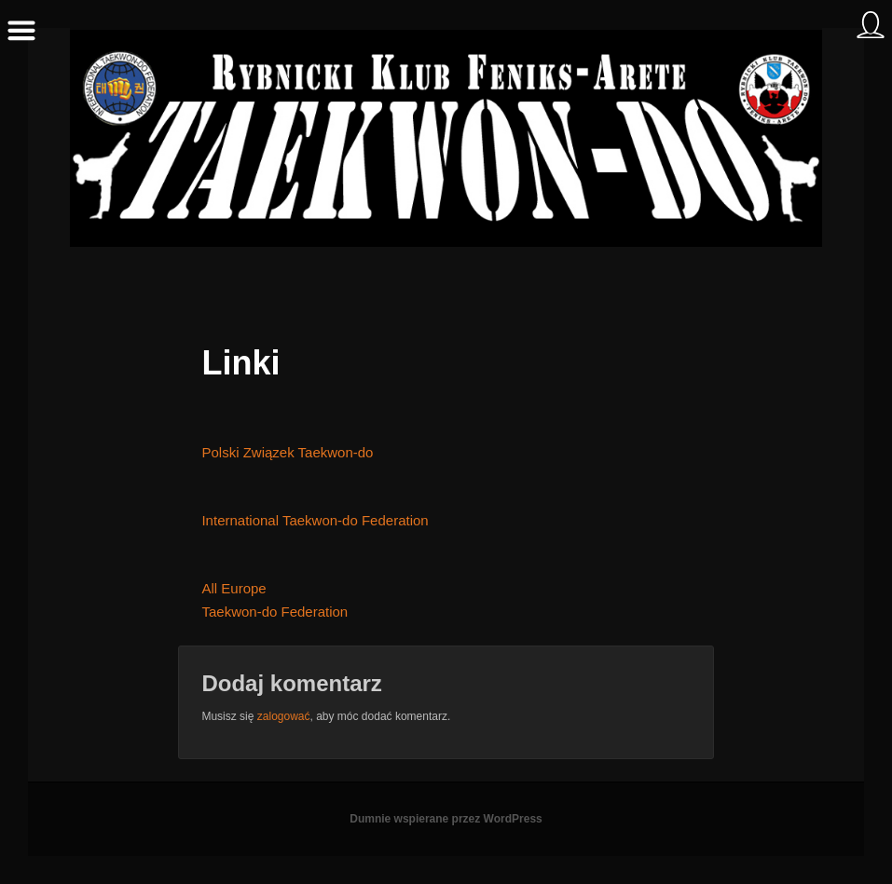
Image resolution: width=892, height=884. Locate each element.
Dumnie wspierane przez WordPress (446, 818)
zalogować (283, 716)
